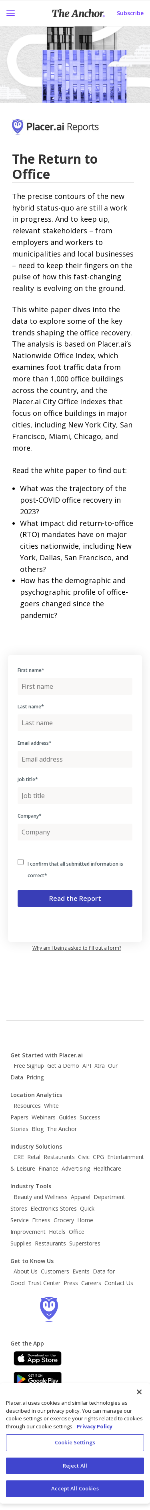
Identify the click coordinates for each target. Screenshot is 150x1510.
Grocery (64, 1220)
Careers (91, 1283)
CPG (98, 1157)
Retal (33, 1157)
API (86, 1065)
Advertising (76, 1168)
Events (81, 1271)
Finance (48, 1168)
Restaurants (59, 1157)
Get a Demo (63, 1065)
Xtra (99, 1065)
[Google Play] (38, 1379)
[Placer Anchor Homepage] (78, 13)
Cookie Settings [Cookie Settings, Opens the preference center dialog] (75, 1442)
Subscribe (130, 13)
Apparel (80, 1197)
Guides (67, 1117)
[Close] (139, 1392)
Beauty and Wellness (41, 1197)
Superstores (84, 1243)
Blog (38, 1129)
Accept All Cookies (74, 1488)
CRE (19, 1157)
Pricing (35, 1077)
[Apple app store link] (38, 1358)
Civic (84, 1157)
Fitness (41, 1220)
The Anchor (62, 1129)
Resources (27, 1105)
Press (71, 1283)
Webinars (44, 1117)
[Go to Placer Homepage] (67, 131)
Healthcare (107, 1168)
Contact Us (118, 1283)
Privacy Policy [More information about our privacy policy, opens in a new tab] (94, 1426)
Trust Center (44, 1283)
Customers (55, 1271)
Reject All (75, 1465)
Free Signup (29, 1065)
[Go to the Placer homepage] (49, 1309)
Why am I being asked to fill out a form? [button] (76, 948)
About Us (26, 1271)
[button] (10, 13)
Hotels (57, 1231)
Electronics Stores (53, 1208)
